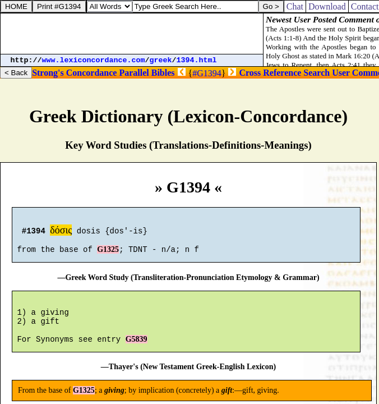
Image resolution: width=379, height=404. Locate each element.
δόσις (61, 231)
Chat (295, 6)
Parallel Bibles (146, 72)
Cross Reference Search (284, 72)
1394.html (197, 60)
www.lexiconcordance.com (93, 60)
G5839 (136, 352)
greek (161, 60)
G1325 (108, 254)
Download (327, 6)
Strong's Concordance (74, 72)
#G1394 (206, 73)
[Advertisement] (132, 33)
